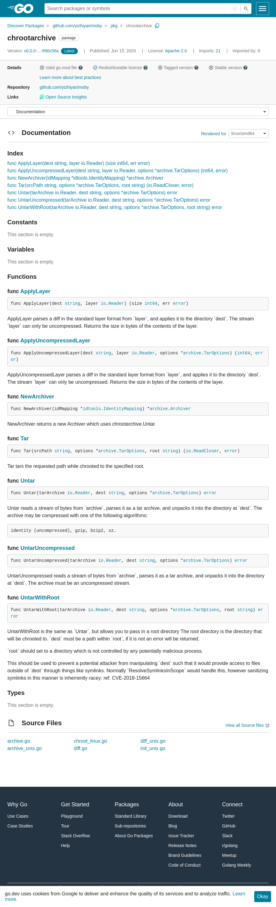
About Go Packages (134, 835)
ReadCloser (206, 451)
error (179, 303)
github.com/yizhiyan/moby (77, 25)
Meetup (229, 855)
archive (192, 353)
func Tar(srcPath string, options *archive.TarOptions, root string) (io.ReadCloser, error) (100, 185)
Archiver (180, 408)
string (72, 303)
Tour (65, 825)
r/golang (230, 845)
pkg (114, 25)
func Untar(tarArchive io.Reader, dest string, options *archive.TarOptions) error (92, 192)
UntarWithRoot (40, 598)
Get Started (75, 804)
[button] (42, 67)
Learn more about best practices (70, 77)
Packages (127, 804)
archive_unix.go (24, 748)
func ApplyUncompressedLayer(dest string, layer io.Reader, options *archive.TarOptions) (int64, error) (117, 170)
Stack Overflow (75, 835)
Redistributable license (120, 67)
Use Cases (17, 816)
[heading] (25, 8)
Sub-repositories (130, 825)
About (175, 804)
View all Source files (244, 725)
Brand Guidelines (184, 855)
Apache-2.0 (176, 50)
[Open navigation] (262, 8)
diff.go (80, 748)
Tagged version (178, 67)
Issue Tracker (181, 835)
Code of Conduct (184, 865)
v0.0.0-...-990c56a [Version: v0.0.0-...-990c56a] (33, 50)
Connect (232, 804)
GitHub (229, 825)
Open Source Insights (63, 97)
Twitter (228, 816)
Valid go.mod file (61, 67)
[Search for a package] (142, 8)
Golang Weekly (236, 865)
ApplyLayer (35, 291)
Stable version (228, 67)
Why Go (17, 804)
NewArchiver (37, 397)
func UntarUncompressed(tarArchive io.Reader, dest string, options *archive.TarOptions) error (108, 200)
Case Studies (20, 825)
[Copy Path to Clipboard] (157, 25)
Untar (28, 481)
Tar (25, 438)
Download (177, 816)
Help (65, 845)
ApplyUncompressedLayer (55, 341)
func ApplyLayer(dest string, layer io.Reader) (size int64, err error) (78, 163)
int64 (151, 303)
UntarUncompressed (48, 548)
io (103, 303)
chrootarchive (139, 25)
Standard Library (131, 816)
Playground (72, 816)
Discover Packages (25, 25)
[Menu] (138, 111)
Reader (116, 303)
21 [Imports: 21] (210, 50)
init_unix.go (153, 748)
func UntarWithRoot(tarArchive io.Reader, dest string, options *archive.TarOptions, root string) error (114, 207)
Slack (227, 835)
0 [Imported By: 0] (246, 50)
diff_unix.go (153, 741)
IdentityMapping (122, 408)
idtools (92, 408)
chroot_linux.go (90, 741)
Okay (262, 896)
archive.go (18, 741)
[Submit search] (245, 8)
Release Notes (182, 845)
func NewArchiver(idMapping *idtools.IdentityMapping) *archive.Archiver (85, 178)
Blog (172, 825)
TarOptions (216, 353)
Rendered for (213, 133)
